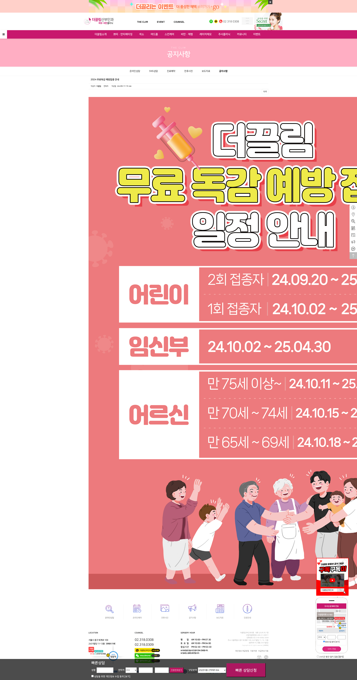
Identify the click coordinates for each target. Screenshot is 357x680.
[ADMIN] (265, 645)
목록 (265, 92)
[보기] (337, 642)
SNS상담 (153, 71)
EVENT (161, 22)
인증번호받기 (176, 670)
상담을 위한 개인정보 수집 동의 (112, 676)
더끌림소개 (101, 34)
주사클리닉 (224, 34)
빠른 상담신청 (246, 670)
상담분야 (192, 670)
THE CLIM (142, 22)
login (247, 21)
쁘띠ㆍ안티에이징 (122, 34)
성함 (93, 670)
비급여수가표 (263, 651)
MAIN (247, 18)
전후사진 (188, 71)
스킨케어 (169, 34)
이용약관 (253, 651)
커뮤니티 (242, 34)
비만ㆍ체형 (187, 34)
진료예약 (171, 71)
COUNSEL (179, 22)
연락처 (121, 670)
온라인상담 (135, 71)
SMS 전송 (332, 649)
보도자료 (206, 71)
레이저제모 (206, 34)
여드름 (154, 34)
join (247, 23)
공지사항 (223, 71)
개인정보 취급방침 (242, 651)
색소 (141, 34)
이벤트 (256, 34)
